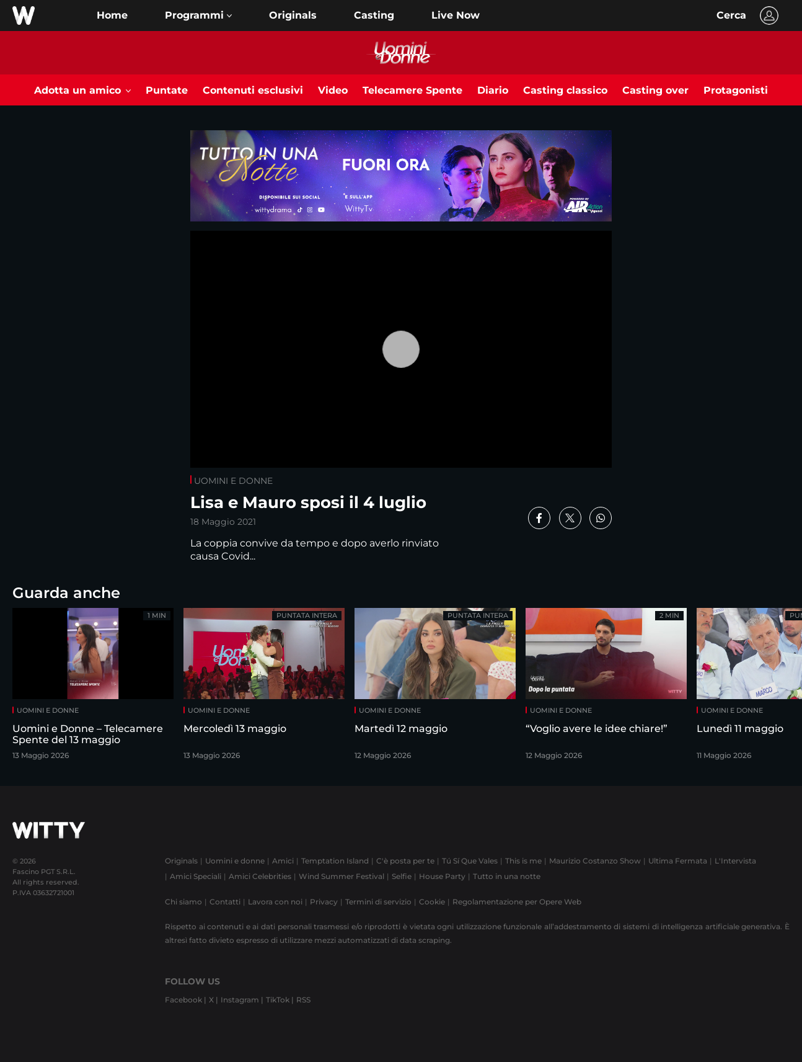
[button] (198, 15)
